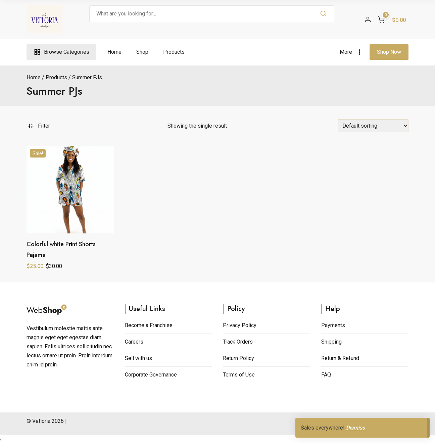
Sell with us (138, 358)
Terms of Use (239, 374)
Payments (333, 325)
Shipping (331, 342)
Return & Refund (340, 358)
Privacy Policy (239, 325)
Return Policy (238, 358)
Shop (142, 52)
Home (114, 52)
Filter (38, 126)
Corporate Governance (151, 374)
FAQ (326, 374)
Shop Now (389, 52)
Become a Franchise (149, 325)
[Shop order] (373, 125)
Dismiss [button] (355, 428)
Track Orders (238, 342)
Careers (134, 342)
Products (174, 52)
